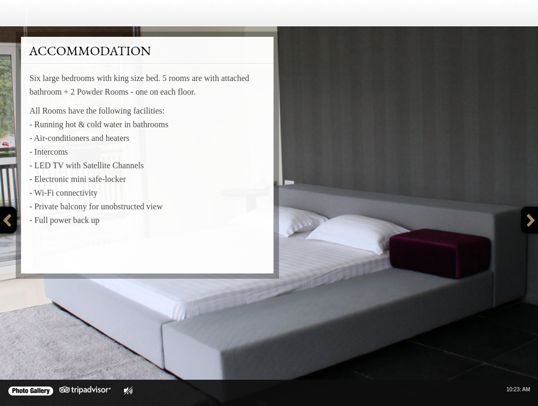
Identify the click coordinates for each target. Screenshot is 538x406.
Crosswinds (91, 13)
